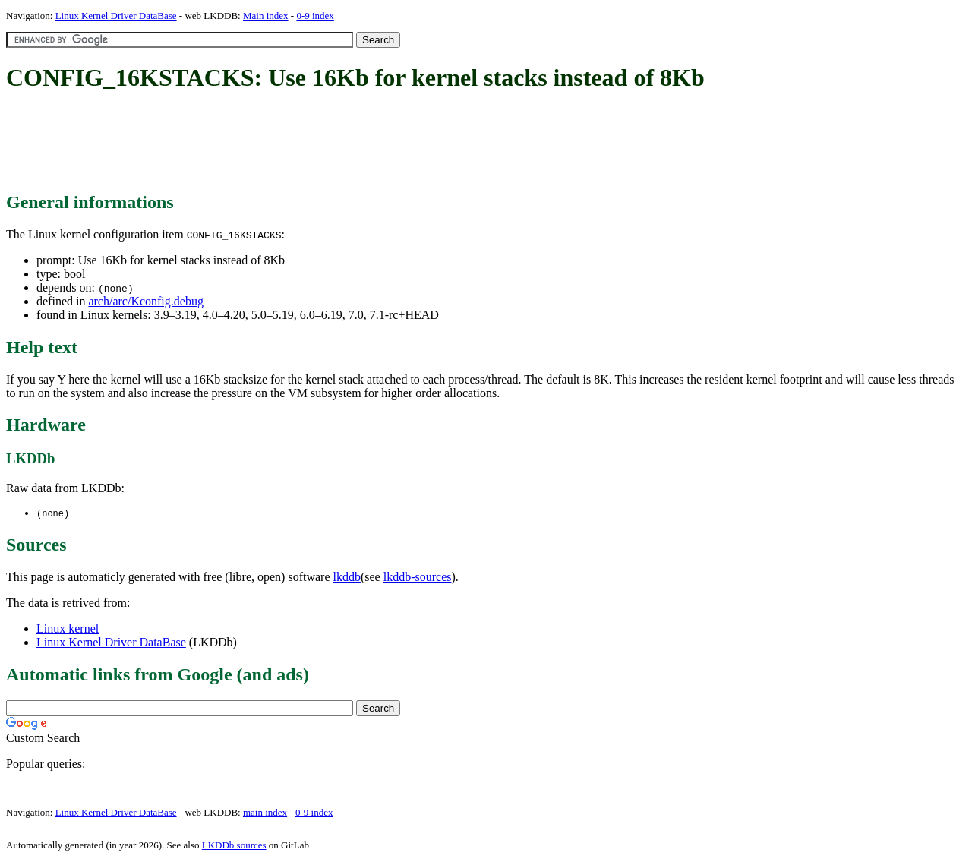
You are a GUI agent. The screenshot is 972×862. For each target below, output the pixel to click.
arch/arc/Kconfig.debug (145, 301)
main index (265, 813)
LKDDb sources (234, 845)
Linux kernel (67, 629)
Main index (266, 15)
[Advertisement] (282, 143)
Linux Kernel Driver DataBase (116, 15)
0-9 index (314, 15)
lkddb (347, 577)
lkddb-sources (417, 577)
